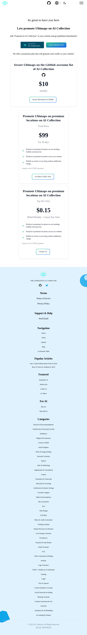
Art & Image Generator (43, 533)
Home (43, 333)
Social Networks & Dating (43, 592)
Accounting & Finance (43, 615)
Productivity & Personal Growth (43, 429)
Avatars (43, 474)
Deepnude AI (43, 380)
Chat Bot (44, 606)
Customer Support (43, 492)
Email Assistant (43, 547)
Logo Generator (43, 565)
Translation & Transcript (43, 479)
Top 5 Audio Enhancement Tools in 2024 (43, 363)
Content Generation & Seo (43, 601)
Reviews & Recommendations (43, 425)
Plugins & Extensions (43, 438)
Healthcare (43, 434)
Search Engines (43, 447)
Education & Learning (43, 483)
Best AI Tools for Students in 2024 (43, 367)
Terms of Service (43, 298)
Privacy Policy (43, 303)
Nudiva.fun (43, 384)
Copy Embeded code (56, 45)
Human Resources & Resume (43, 529)
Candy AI (43, 389)
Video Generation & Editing (43, 556)
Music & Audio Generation (43, 520)
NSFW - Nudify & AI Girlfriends (43, 570)
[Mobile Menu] (81, 3)
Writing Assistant (43, 524)
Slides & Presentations (43, 497)
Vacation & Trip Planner (43, 542)
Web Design (43, 511)
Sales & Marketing (43, 465)
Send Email (43, 318)
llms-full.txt (43, 411)
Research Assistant (43, 456)
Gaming (43, 574)
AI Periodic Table (43, 351)
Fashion (43, 561)
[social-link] (49, 3)
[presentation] (64, 3)
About (43, 338)
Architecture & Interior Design (43, 488)
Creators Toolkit (43, 443)
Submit (43, 342)
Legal (43, 579)
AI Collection (38, 624)
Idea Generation (43, 502)
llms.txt (43, 407)
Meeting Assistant (43, 597)
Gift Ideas (43, 515)
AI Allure (43, 393)
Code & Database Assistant (43, 588)
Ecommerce (43, 538)
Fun (43, 552)
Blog (43, 347)
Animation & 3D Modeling (43, 610)
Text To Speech (43, 583)
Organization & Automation (43, 470)
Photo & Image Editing (43, 452)
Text (43, 506)
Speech (43, 461)
